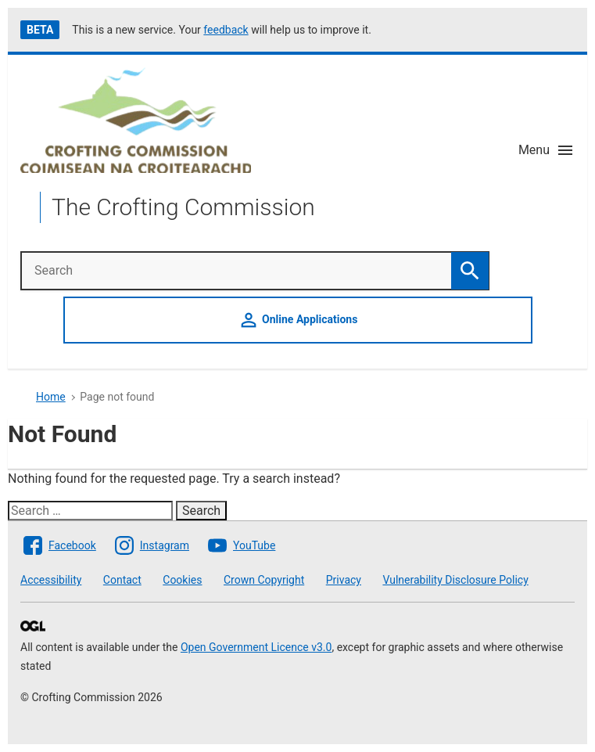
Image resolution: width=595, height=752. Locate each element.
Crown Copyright (264, 580)
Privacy (343, 580)
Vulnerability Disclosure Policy (455, 580)
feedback (225, 29)
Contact (122, 580)
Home (51, 396)
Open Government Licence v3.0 (256, 647)
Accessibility (50, 580)
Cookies (182, 580)
